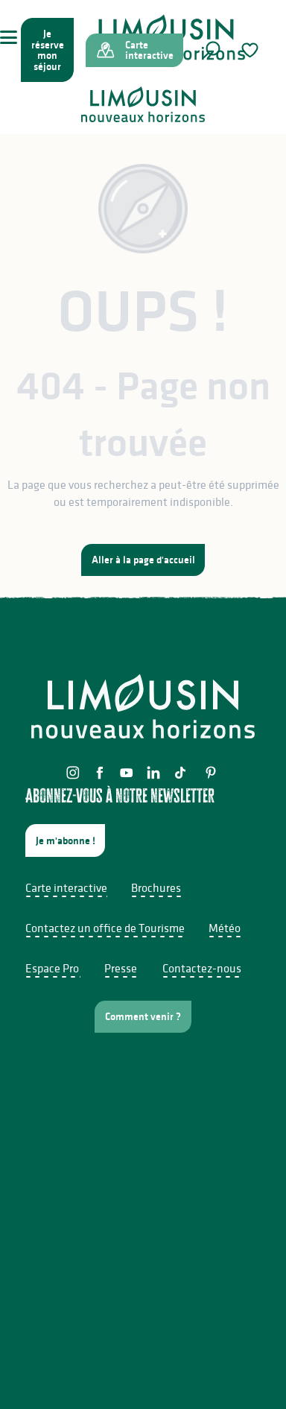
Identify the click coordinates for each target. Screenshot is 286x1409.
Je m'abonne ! (65, 840)
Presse (120, 967)
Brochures (156, 887)
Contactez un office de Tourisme (105, 927)
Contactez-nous (201, 967)
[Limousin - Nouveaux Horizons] (143, 104)
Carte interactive (66, 887)
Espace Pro (52, 967)
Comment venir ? (143, 1016)
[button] (211, 50)
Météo (225, 927)
